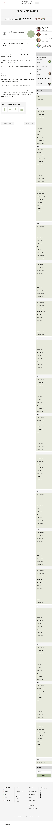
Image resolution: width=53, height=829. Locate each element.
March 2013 (40, 596)
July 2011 (39, 661)
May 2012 (39, 629)
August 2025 (40, 123)
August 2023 (40, 199)
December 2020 (40, 302)
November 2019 (40, 344)
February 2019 (40, 370)
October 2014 (40, 538)
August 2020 (40, 314)
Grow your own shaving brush (43, 79)
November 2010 (40, 688)
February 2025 (40, 140)
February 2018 (40, 408)
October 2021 (40, 270)
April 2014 (39, 555)
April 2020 (39, 326)
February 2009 (40, 753)
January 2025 (40, 143)
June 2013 (39, 588)
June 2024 (39, 167)
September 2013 (40, 579)
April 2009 (39, 747)
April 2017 (39, 440)
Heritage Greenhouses (33, 789)
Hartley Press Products (20, 800)
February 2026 (40, 102)
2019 (38, 338)
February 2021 (40, 293)
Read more (39, 62)
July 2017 (39, 432)
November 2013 (40, 573)
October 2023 (40, 193)
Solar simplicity (43, 57)
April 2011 (39, 670)
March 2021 (40, 290)
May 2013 (39, 591)
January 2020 (40, 334)
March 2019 (40, 367)
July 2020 (39, 317)
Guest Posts (18, 801)
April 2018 (39, 402)
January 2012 (40, 641)
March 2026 (40, 99)
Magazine (5, 26)
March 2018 (40, 405)
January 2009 (40, 755)
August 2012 (40, 620)
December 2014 (40, 532)
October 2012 (40, 614)
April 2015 (39, 517)
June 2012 (39, 626)
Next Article (29, 123)
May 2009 (39, 744)
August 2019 (40, 352)
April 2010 (39, 708)
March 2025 (40, 137)
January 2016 (40, 487)
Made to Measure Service (20, 789)
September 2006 (41, 762)
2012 (38, 606)
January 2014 (40, 564)
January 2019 (40, 373)
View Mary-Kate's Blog (45, 41)
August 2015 (40, 505)
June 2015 (39, 511)
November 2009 (41, 726)
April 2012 (39, 632)
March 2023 (40, 214)
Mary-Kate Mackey (47, 38)
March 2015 (40, 520)
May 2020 (39, 323)
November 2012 (40, 612)
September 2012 (40, 617)
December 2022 (40, 226)
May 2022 (39, 246)
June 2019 (39, 358)
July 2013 (39, 585)
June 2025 (39, 128)
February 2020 (40, 331)
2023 (38, 185)
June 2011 (39, 664)
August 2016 (40, 467)
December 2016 (40, 455)
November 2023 (40, 190)
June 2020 (39, 320)
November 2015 (40, 497)
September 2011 (40, 656)
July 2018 (39, 393)
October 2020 (40, 308)
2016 (38, 453)
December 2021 (40, 264)
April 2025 (39, 134)
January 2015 (40, 526)
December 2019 (40, 341)
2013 (38, 567)
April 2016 (39, 479)
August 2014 (40, 544)
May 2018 (39, 399)
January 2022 (40, 258)
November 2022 (40, 229)
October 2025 (40, 117)
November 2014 (40, 535)
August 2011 (40, 659)
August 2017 (40, 429)
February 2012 (40, 638)
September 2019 (40, 349)
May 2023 (39, 208)
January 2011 (40, 679)
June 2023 (39, 205)
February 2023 (40, 217)
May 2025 (39, 131)
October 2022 (40, 232)
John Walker (39, 59)
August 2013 (40, 582)
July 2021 (39, 279)
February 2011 (40, 676)
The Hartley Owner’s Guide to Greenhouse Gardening (12, 19)
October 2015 (40, 500)
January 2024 (40, 181)
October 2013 (40, 576)
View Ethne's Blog (45, 34)
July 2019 (39, 355)
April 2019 (39, 364)
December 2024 (40, 149)
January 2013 (40, 602)
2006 (38, 759)
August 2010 (40, 697)
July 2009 (39, 738)
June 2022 (39, 243)
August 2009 (40, 735)
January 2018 (40, 411)
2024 (38, 146)
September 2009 (41, 732)
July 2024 (39, 164)
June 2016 (39, 473)
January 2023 (40, 219)
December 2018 (40, 379)
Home (2, 26)
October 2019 (40, 346)
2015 (38, 491)
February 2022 (40, 255)
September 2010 (40, 694)
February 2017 (40, 446)
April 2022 (39, 249)
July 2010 (39, 700)
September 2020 (41, 311)
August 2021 (40, 276)
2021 (38, 261)
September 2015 (40, 502)
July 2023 (39, 202)
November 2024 (40, 152)
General (17, 798)
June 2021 (39, 281)
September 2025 (41, 120)
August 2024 (40, 161)
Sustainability (7, 824)
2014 (38, 529)
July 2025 (39, 125)
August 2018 (40, 391)
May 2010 (39, 706)
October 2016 (40, 461)
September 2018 (40, 388)
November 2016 (40, 458)
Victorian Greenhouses (33, 791)
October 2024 (40, 155)
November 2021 (40, 267)
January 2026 (40, 105)
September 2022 (41, 234)
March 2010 (40, 711)
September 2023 (41, 196)
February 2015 (40, 523)
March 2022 (40, 252)
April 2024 (39, 172)
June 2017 (39, 435)
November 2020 (41, 305)
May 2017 (39, 438)
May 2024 (39, 170)
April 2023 (39, 211)
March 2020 (40, 328)
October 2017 (40, 423)
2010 (38, 682)
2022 (38, 223)
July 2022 (39, 240)
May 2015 (39, 514)
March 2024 (40, 175)
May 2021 (39, 284)
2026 (38, 93)
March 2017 (40, 443)
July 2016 (39, 470)
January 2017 (40, 449)
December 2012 (40, 609)
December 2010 (40, 685)
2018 (38, 376)
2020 (38, 299)
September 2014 (40, 541)
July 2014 (39, 547)
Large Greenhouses (32, 794)
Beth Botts (45, 27)
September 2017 (40, 426)
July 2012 (39, 623)
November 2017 (40, 420)
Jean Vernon (39, 71)
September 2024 (41, 158)
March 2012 (40, 635)
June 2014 (39, 549)
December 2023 (40, 187)
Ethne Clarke (45, 33)
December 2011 (40, 647)
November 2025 (40, 114)
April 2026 (39, 96)
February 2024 (40, 178)
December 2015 (40, 494)
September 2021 (40, 273)
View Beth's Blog (44, 30)
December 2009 (40, 723)
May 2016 (39, 476)
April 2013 (39, 594)
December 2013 (40, 570)
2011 (38, 644)
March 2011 (39, 673)
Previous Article (7, 123)
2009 (38, 721)
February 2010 (40, 714)
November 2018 (40, 382)
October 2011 (40, 653)
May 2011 (39, 667)
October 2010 (40, 691)
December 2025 (40, 111)
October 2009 (40, 729)
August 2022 (40, 237)
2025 (38, 108)
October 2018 (40, 385)
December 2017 (40, 417)
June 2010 (39, 703)
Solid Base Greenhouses (33, 803)
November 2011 (40, 650)
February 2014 (40, 561)
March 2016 (40, 482)
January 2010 (40, 717)
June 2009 (39, 741)
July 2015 (39, 508)
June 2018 (39, 396)
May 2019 (39, 361)
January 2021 (40, 296)
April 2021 (39, 287)
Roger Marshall (46, 44)
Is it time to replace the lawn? (42, 68)
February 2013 (40, 599)
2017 (38, 414)
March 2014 (40, 558)
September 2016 (40, 464)
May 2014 (39, 552)
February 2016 (40, 485)
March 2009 (40, 750)
